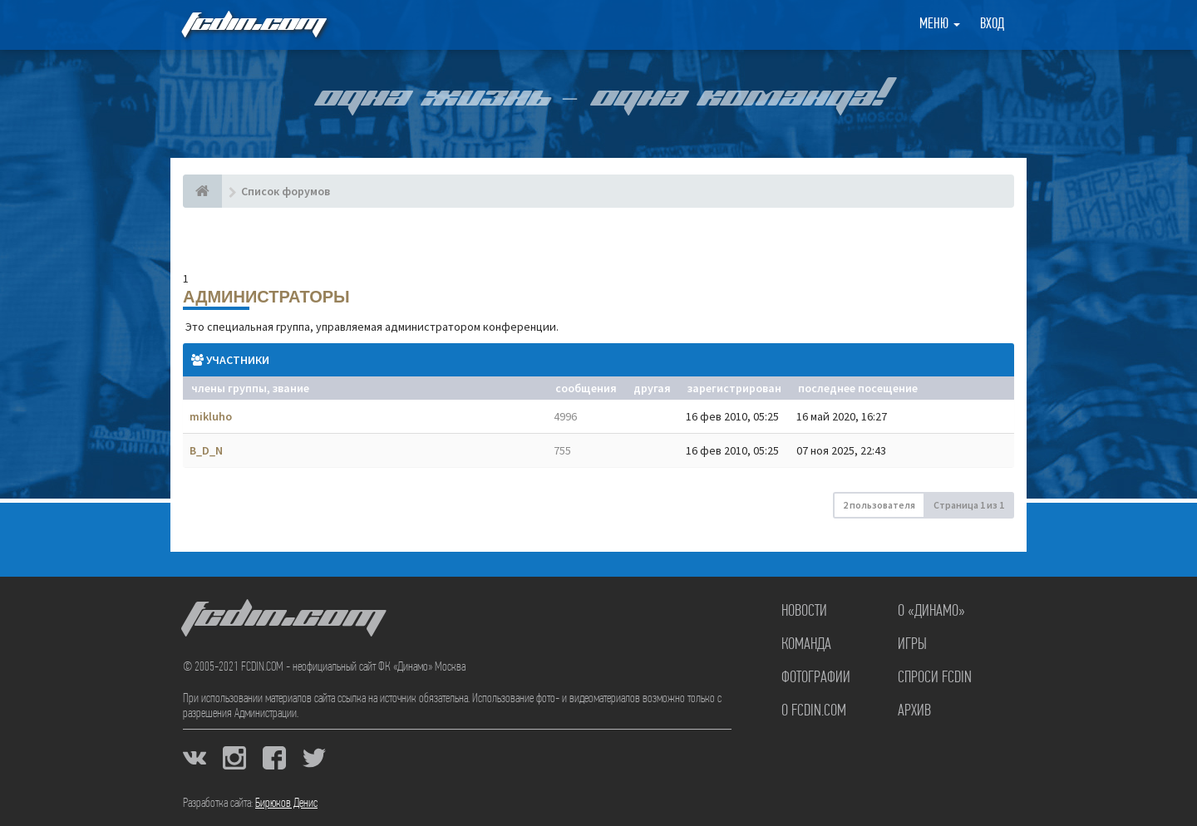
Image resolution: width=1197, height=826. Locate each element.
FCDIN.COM (253, 24)
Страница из (968, 505)
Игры (912, 645)
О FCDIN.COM (813, 711)
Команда (806, 645)
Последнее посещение (858, 388)
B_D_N (206, 450)
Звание (291, 388)
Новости (804, 611)
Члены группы (229, 388)
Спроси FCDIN (935, 678)
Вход (992, 24)
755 (562, 450)
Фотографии (815, 678)
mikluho (211, 416)
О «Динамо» (931, 611)
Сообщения (586, 388)
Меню (939, 24)
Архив (914, 711)
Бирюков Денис (286, 803)
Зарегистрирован (734, 388)
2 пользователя (879, 505)
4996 (565, 416)
